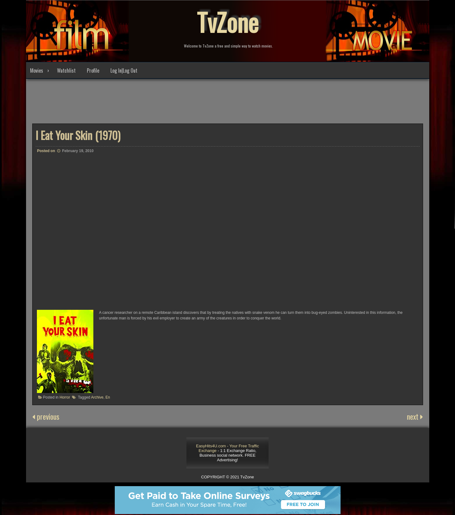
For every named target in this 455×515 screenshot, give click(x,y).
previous (45, 416)
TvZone (227, 21)
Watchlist (66, 70)
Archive (97, 397)
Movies (36, 70)
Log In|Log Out (123, 70)
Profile (93, 70)
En (107, 397)
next (415, 416)
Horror (65, 397)
